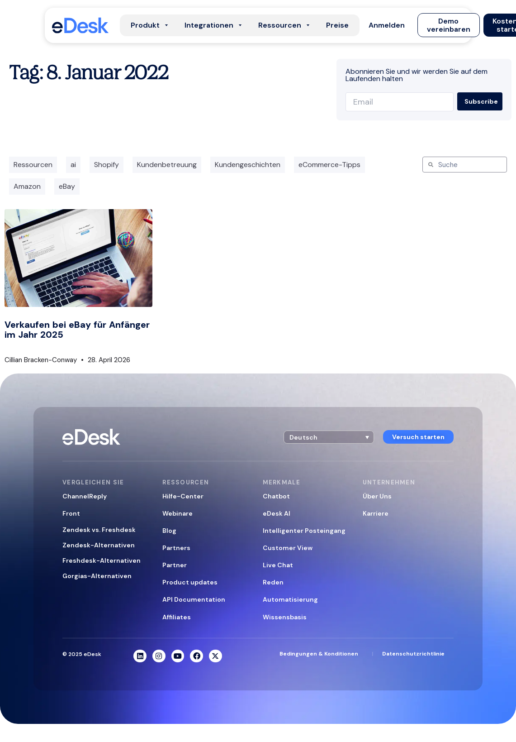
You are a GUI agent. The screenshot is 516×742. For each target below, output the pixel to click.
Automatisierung (290, 599)
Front (71, 513)
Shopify (106, 164)
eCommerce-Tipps (329, 164)
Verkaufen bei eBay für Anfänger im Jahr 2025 (77, 329)
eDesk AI (276, 513)
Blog (169, 531)
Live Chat (278, 565)
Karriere (375, 513)
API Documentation (193, 599)
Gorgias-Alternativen (97, 576)
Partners (176, 548)
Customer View (287, 548)
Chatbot (276, 496)
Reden (273, 582)
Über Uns (377, 496)
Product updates (190, 582)
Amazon (27, 186)
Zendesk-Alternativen (98, 545)
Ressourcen (33, 164)
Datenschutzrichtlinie (413, 653)
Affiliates (176, 617)
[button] (387, 25)
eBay (67, 186)
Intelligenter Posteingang (304, 531)
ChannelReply (84, 496)
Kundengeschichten (247, 164)
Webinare (177, 513)
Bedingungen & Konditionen (318, 653)
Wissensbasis (285, 617)
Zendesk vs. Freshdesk (99, 530)
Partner (174, 565)
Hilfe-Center (183, 496)
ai (73, 164)
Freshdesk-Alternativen (101, 560)
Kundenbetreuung (167, 164)
